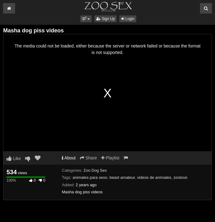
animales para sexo (90, 177)
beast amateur (122, 177)
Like (13, 158)
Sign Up (105, 19)
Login (127, 19)
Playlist (110, 157)
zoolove (180, 177)
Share (88, 157)
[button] (86, 18)
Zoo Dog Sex (95, 170)
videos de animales (154, 177)
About (69, 157)
